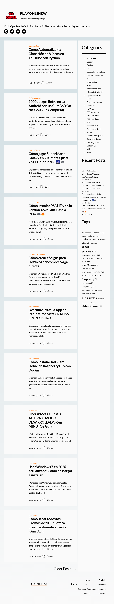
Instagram (101, 588)
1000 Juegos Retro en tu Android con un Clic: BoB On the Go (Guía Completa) (50, 105)
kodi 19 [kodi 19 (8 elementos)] (84, 260)
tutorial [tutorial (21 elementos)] (101, 301)
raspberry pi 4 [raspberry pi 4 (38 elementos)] (89, 288)
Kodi (89, 88)
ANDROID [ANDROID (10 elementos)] (95, 235)
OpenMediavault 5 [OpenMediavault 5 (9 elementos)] (88, 271)
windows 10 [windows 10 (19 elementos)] (86, 308)
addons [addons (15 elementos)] (88, 235)
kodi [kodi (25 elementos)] (99, 257)
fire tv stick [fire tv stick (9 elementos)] (94, 245)
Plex (89, 102)
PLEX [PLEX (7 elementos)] (102, 274)
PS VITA (90, 112)
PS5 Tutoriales (93, 122)
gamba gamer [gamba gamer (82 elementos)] (90, 253)
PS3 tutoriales (34, 202)
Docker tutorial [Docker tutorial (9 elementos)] (94, 241)
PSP (88, 125)
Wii (88, 152)
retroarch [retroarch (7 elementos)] (88, 296)
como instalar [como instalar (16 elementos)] (87, 238)
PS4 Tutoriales (93, 119)
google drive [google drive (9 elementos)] (86, 257)
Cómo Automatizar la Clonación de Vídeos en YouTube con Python (46, 53)
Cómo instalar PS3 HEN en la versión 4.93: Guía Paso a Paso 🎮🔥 (50, 209)
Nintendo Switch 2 (95, 95)
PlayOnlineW (33, 13)
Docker (90, 65)
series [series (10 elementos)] (94, 296)
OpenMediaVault (95, 98)
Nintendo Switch (94, 92)
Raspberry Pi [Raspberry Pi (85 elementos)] (89, 281)
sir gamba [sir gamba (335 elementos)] (89, 300)
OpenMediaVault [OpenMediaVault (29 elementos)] (90, 267)
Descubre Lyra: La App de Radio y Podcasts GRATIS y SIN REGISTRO (49, 313)
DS (88, 68)
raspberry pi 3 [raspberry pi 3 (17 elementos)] (87, 285)
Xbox (89, 155)
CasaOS (90, 61)
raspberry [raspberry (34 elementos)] (96, 277)
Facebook (101, 583)
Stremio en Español (95, 139)
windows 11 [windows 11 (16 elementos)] (97, 308)
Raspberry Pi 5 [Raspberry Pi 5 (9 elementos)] (86, 292)
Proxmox (91, 108)
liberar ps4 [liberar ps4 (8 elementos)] (100, 260)
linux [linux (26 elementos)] (84, 263)
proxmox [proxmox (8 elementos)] (84, 277)
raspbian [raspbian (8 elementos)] (94, 292)
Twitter (101, 592)
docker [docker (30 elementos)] (85, 241)
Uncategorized (34, 46)
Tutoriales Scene (94, 142)
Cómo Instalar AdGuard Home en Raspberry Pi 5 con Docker (50, 365)
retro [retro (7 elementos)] (83, 296)
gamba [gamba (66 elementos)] (86, 248)
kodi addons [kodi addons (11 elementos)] (91, 260)
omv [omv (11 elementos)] (88, 264)
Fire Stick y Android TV (37, 254)
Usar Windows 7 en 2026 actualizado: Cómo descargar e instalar (50, 470)
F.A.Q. (86, 583)
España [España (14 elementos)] (102, 241)
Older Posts (65, 567)
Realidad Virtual (35, 150)
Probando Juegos (35, 98)
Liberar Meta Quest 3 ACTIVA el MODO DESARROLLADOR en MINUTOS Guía (45, 419)
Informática (33, 462)
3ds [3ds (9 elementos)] (83, 235)
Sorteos (90, 135)
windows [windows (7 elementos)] (92, 305)
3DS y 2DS (92, 58)
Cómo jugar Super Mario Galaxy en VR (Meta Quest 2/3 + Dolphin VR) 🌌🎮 (48, 157)
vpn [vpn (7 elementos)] (88, 305)
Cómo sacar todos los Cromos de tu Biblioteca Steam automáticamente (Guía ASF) (47, 524)
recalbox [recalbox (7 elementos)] (101, 292)
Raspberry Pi (93, 129)
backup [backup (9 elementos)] (102, 235)
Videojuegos (92, 149)
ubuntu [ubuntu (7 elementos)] (84, 305)
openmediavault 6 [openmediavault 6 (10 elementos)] (87, 274)
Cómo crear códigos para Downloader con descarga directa (48, 261)
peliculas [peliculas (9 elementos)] (97, 274)
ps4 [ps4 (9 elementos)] (89, 277)
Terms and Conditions (86, 588)
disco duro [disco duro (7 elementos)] (96, 238)
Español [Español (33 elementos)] (86, 244)
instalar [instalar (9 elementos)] (93, 257)
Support (86, 592)
